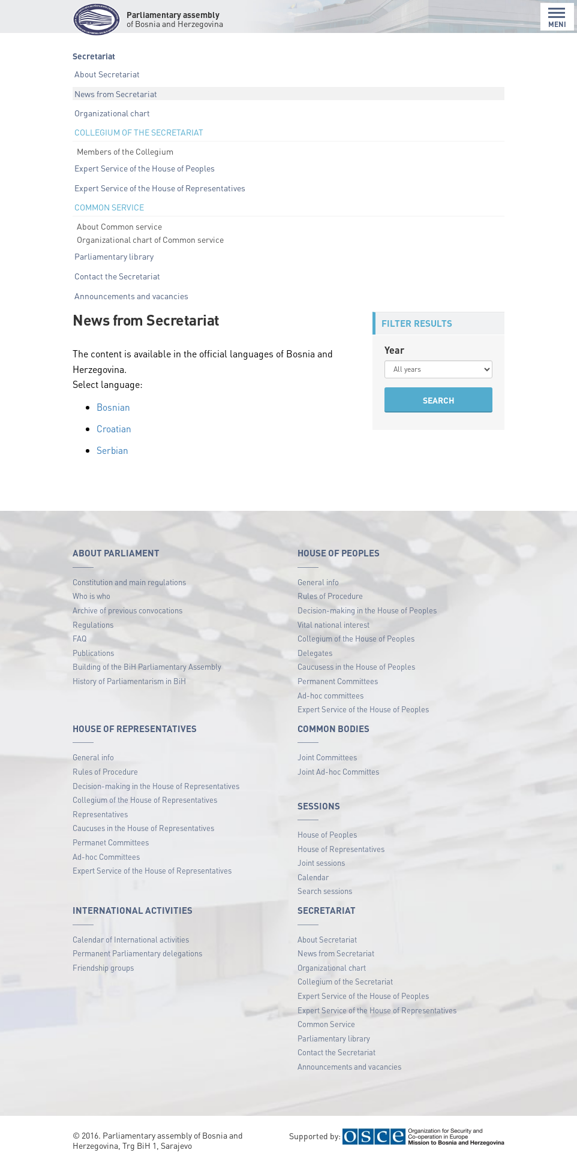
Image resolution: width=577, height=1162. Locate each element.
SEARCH (439, 400)
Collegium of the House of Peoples (355, 638)
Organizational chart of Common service (150, 239)
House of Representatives (340, 848)
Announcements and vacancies (131, 295)
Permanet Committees (111, 841)
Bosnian (114, 407)
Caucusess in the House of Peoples (356, 666)
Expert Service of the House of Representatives (159, 187)
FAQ (79, 638)
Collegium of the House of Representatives (145, 799)
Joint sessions (321, 862)
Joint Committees (327, 757)
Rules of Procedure (330, 596)
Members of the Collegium (125, 151)
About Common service (119, 226)
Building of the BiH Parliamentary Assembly (147, 666)
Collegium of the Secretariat (345, 981)
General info (318, 581)
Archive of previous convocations (127, 609)
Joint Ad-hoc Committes (338, 771)
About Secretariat (107, 73)
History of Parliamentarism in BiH (129, 680)
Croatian (114, 428)
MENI (557, 17)
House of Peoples (327, 834)
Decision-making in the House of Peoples (367, 609)
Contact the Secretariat (117, 275)
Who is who (91, 596)
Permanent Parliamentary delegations (137, 953)
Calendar (313, 876)
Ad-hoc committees (330, 695)
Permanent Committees (337, 680)
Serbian (113, 449)
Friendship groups (103, 967)
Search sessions (324, 891)
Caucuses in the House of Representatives (143, 828)
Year (394, 350)
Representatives (100, 813)
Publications (93, 652)
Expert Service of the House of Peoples (144, 167)
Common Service (326, 1024)
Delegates (314, 652)
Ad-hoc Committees (106, 856)
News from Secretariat (115, 93)
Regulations (93, 624)
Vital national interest (333, 624)
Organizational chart (112, 112)
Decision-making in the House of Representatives (156, 785)
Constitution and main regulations (129, 581)
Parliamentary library (114, 256)
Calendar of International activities (131, 939)
